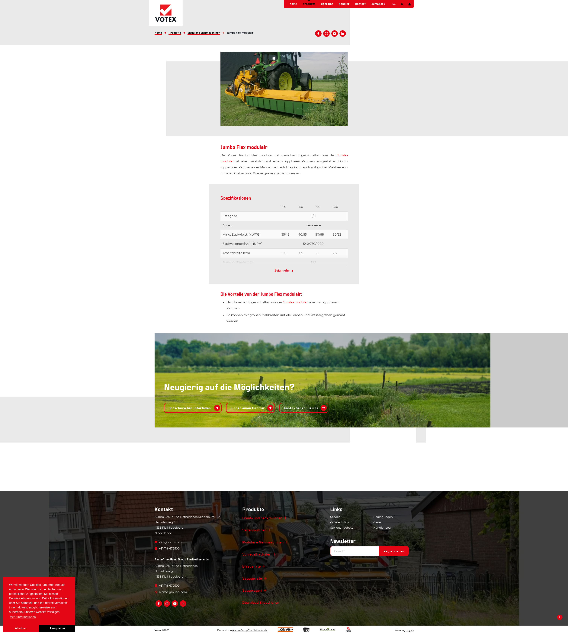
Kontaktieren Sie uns (301, 408)
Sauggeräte (252, 578)
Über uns (327, 3)
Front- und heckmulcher (262, 518)
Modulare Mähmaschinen (263, 542)
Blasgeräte (251, 566)
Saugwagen (252, 590)
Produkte (309, 3)
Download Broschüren (260, 602)
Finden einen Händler (248, 408)
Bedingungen (383, 517)
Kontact (360, 3)
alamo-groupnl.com (171, 592)
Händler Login (383, 527)
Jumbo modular (295, 302)
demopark (378, 3)
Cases (377, 522)
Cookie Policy (339, 522)
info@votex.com (168, 542)
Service (335, 517)
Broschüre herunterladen (190, 408)
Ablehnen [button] (21, 628)
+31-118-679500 (167, 548)
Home (293, 3)
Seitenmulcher (254, 530)
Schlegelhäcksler (256, 554)
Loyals (410, 630)
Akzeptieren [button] (57, 628)
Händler (344, 3)
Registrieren (393, 551)
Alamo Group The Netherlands (189, 559)
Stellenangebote (341, 527)
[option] (284, 89)
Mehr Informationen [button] (23, 617)
